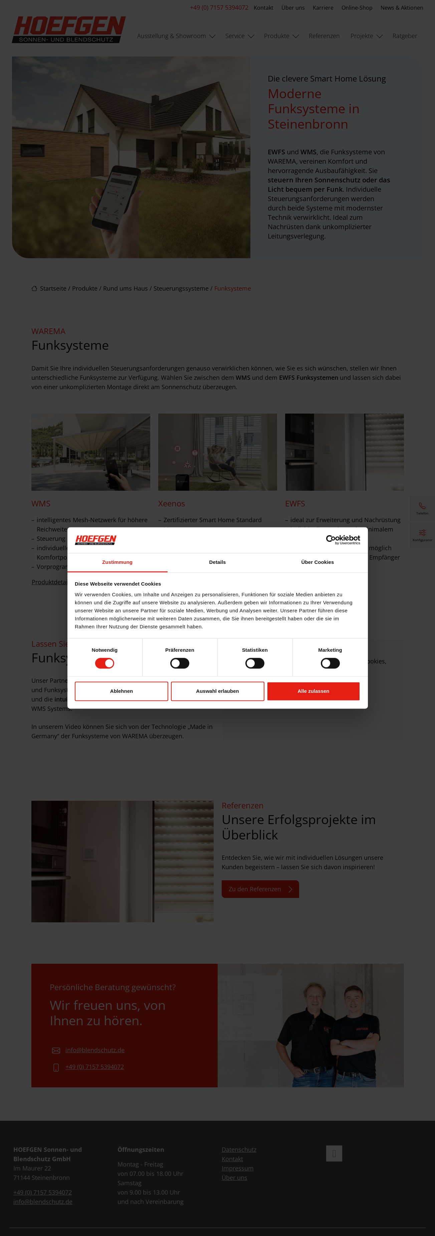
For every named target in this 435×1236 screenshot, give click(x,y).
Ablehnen (121, 691)
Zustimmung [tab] (117, 562)
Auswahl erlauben (217, 691)
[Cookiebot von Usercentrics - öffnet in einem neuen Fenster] (331, 540)
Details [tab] (217, 562)
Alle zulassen (313, 691)
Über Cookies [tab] (317, 562)
